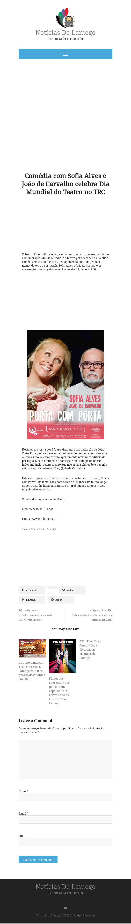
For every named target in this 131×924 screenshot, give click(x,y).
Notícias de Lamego (65, 32)
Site (21, 836)
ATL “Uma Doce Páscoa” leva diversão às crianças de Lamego (90, 649)
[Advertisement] (52, 88)
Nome (23, 792)
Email (23, 814)
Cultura (26, 529)
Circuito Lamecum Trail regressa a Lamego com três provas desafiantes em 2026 (32, 671)
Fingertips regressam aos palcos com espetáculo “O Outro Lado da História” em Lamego (59, 690)
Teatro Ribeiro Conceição (44, 529)
